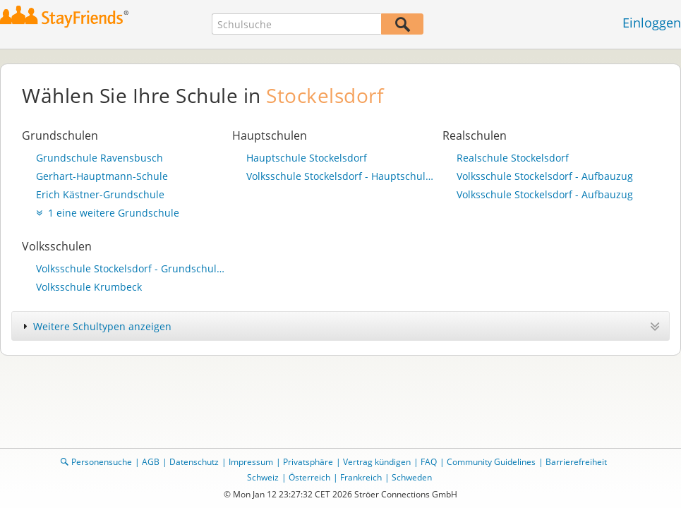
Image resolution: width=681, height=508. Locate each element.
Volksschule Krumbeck (89, 287)
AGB (150, 462)
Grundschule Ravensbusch (99, 157)
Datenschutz (194, 462)
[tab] (340, 326)
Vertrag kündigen (377, 462)
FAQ (429, 462)
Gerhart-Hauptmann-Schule (102, 176)
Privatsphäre (308, 462)
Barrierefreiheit (576, 462)
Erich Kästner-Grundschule (100, 194)
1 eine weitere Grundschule (107, 212)
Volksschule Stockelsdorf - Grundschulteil (130, 268)
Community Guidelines (491, 462)
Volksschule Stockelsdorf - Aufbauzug (545, 176)
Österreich (309, 477)
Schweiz (263, 477)
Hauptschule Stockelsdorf (306, 157)
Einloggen (651, 22)
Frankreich (361, 477)
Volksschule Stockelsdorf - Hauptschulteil (340, 176)
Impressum (251, 462)
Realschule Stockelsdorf (513, 157)
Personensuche (101, 462)
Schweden (412, 477)
